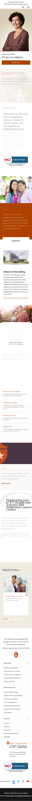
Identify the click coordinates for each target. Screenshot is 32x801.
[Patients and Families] (16, 405)
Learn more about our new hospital (15, 298)
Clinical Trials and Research (26, 51)
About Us (7, 727)
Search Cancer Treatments (13, 675)
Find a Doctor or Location (12, 671)
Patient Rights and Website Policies (16, 796)
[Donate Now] (16, 189)
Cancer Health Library (11, 692)
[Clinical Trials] (16, 428)
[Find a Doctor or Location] (16, 393)
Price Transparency (10, 702)
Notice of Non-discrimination (13, 695)
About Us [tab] (7, 718)
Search (24, 7)
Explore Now (16, 62)
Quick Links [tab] (7, 663)
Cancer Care (16, 51)
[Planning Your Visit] (16, 417)
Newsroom (7, 730)
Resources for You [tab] (9, 687)
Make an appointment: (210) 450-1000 (16, 648)
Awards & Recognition (11, 733)
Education (7, 737)
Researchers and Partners (12, 709)
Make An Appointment (11, 668)
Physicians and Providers (12, 706)
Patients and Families (5, 51)
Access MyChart (9, 681)
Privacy (29, 796)
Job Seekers (8, 712)
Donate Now (16, 241)
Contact (6, 723)
